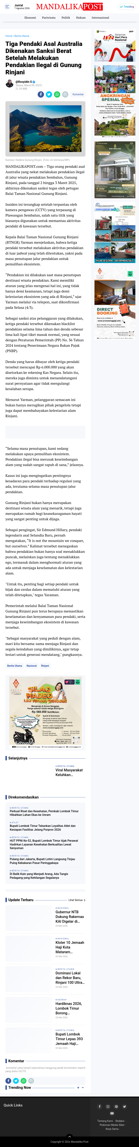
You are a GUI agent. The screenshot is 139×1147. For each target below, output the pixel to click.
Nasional (32, 665)
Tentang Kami (105, 1121)
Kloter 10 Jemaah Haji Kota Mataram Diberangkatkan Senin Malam (70, 947)
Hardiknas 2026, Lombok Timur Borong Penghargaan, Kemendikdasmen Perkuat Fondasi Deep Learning (70, 1008)
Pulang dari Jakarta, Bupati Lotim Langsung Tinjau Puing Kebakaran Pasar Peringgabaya (42, 861)
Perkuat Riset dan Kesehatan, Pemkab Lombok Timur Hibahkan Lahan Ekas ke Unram (44, 813)
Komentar (78, 94)
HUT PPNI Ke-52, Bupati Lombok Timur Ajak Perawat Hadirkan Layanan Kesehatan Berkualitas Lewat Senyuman (44, 844)
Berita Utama (14, 665)
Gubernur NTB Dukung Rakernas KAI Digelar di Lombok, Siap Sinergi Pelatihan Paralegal (70, 917)
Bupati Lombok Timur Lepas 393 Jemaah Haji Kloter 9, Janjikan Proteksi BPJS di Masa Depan (70, 1039)
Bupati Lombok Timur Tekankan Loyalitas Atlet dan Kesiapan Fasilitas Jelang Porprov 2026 (42, 827)
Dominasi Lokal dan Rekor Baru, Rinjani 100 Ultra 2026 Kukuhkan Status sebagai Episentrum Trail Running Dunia (69, 978)
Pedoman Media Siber (112, 1124)
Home (8, 36)
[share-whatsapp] (57, 94)
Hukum (81, 18)
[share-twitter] (49, 94)
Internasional (100, 18)
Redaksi (119, 1121)
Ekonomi (30, 18)
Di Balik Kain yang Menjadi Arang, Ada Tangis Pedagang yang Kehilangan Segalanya (39, 875)
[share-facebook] (41, 94)
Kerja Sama (112, 1128)
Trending (129, 6)
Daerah (62, 1000)
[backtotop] (69, 1137)
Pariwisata (48, 18)
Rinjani (45, 665)
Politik (66, 18)
